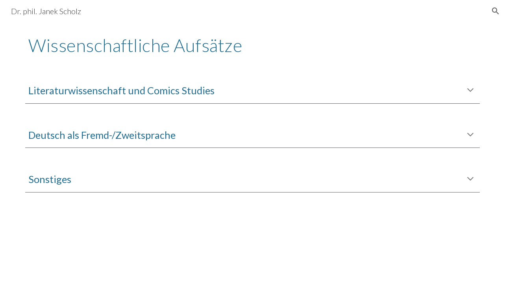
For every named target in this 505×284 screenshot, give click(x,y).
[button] (495, 11)
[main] (252, 45)
